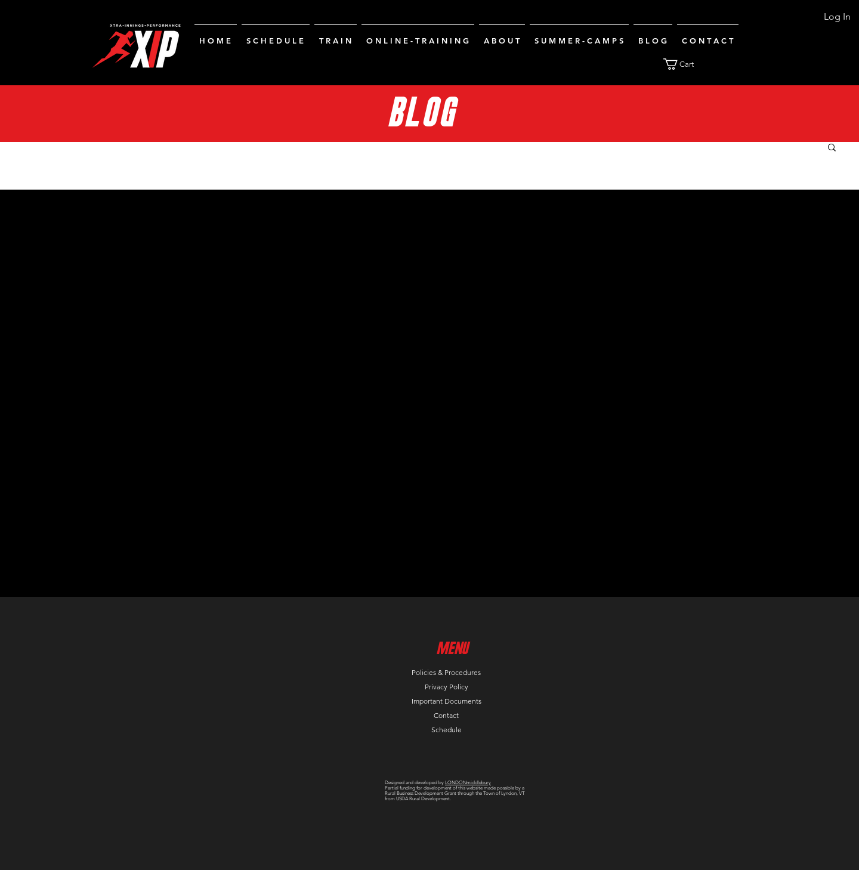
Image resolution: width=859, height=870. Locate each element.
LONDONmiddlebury (468, 782)
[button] (685, 64)
